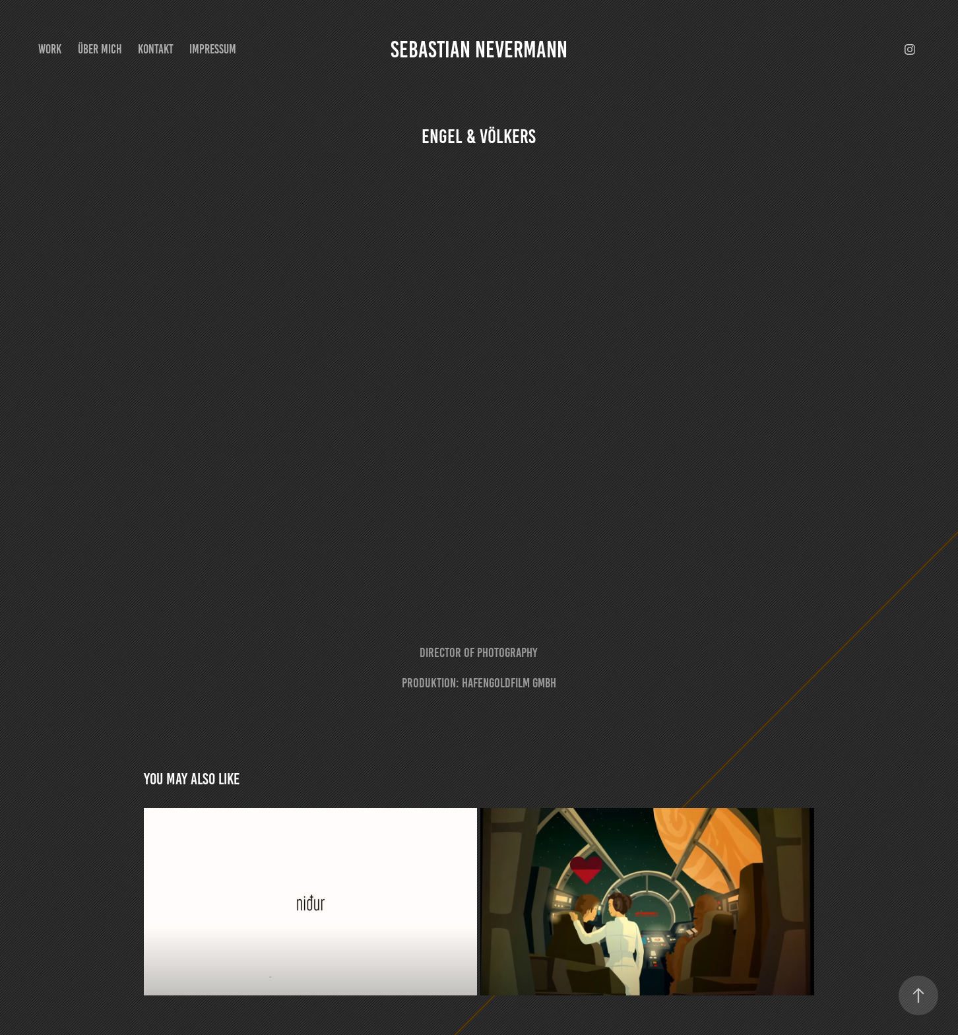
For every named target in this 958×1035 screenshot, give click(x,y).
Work (49, 49)
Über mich (100, 49)
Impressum (212, 49)
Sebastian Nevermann (479, 49)
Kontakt (156, 49)
